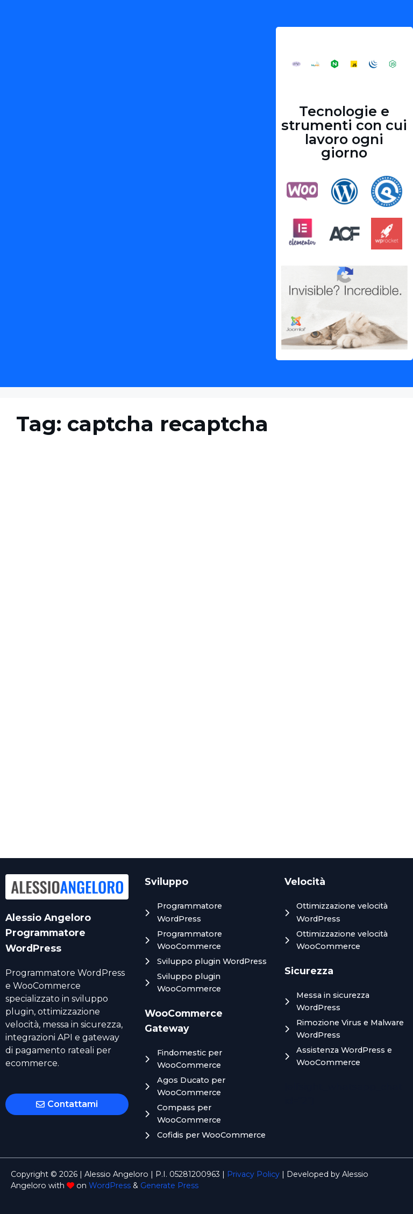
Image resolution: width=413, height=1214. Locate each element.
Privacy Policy (253, 1174)
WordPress (110, 1185)
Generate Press (169, 1185)
